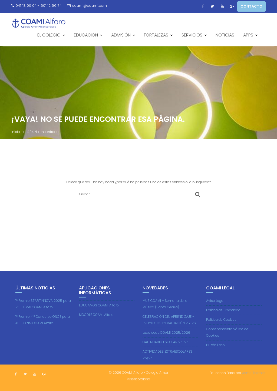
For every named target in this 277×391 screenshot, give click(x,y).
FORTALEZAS (156, 35)
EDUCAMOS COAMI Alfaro (99, 312)
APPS (248, 35)
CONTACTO (251, 6)
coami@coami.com (87, 5)
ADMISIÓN (121, 35)
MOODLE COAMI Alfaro (96, 321)
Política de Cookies (221, 326)
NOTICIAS (225, 35)
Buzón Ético (215, 352)
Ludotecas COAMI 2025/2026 (166, 339)
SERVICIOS (192, 35)
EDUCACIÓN (86, 35)
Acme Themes (254, 372)
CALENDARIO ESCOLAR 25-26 (166, 349)
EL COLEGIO (49, 35)
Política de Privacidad (223, 317)
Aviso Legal (215, 307)
